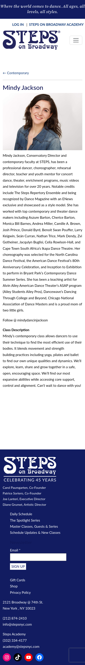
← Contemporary (16, 73)
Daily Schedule (21, 514)
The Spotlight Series (25, 520)
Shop (14, 586)
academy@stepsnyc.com (21, 646)
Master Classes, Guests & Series (34, 526)
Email (15, 550)
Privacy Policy (20, 592)
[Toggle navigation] (76, 40)
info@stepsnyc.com (17, 624)
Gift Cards (17, 580)
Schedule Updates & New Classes (35, 532)
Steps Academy (14, 634)
